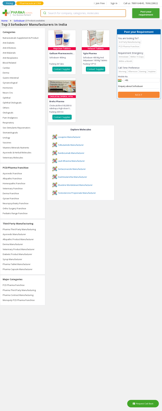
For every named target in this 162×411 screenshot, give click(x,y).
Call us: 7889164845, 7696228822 (141, 3)
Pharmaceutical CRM (30, 3)
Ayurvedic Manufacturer (14, 234)
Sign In (114, 3)
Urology (6, 137)
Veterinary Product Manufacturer (18, 249)
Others (6, 107)
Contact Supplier (62, 69)
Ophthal (6, 97)
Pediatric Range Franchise (15, 213)
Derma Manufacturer (13, 244)
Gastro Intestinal (11, 77)
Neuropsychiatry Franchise (15, 203)
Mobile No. (123, 76)
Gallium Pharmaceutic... (62, 53)
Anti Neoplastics (10, 57)
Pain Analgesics (10, 117)
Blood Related (9, 62)
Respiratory (8, 122)
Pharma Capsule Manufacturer (17, 269)
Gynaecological (10, 82)
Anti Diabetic (9, 42)
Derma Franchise (11, 193)
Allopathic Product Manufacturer (18, 239)
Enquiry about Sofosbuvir (139, 86)
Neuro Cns (8, 92)
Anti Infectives (9, 47)
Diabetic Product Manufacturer (17, 254)
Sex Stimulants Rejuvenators (16, 127)
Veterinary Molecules (13, 157)
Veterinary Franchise (13, 188)
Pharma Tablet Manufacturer (17, 264)
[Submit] (44, 13)
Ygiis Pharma (90, 53)
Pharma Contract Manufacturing (18, 295)
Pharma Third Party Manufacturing (19, 229)
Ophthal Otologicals (12, 102)
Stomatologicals (10, 132)
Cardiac (6, 67)
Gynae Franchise (11, 198)
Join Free (99, 3)
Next (139, 94)
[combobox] (83, 13)
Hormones (8, 87)
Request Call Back (143, 403)
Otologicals (8, 112)
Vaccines (7, 142)
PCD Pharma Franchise (14, 285)
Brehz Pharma (56, 101)
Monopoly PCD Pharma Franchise (19, 300)
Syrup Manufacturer (12, 259)
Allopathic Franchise (12, 178)
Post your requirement (146, 13)
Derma (6, 72)
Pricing (9, 3)
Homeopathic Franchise (14, 183)
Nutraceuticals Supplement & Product (20, 37)
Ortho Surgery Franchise (14, 208)
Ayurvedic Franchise (12, 173)
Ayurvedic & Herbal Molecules (17, 152)
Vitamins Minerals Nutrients (16, 147)
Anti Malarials (9, 52)
